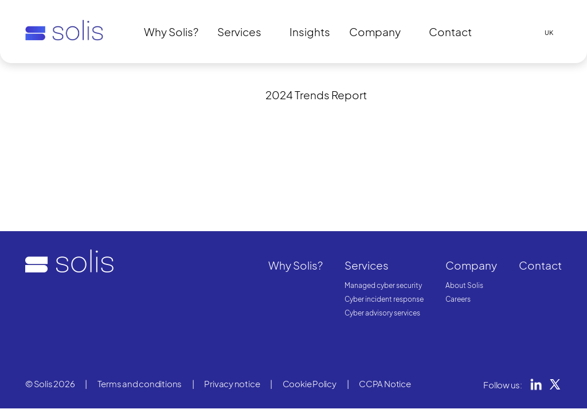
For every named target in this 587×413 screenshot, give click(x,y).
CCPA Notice (385, 383)
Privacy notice (232, 383)
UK (549, 32)
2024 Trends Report (316, 95)
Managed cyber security (383, 285)
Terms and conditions (139, 383)
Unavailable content (93, 82)
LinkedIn (536, 384)
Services (239, 31)
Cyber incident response (384, 299)
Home (35, 82)
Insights (309, 31)
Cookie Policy (309, 383)
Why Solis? (171, 31)
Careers (458, 299)
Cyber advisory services (382, 313)
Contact (450, 31)
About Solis (464, 285)
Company (375, 31)
